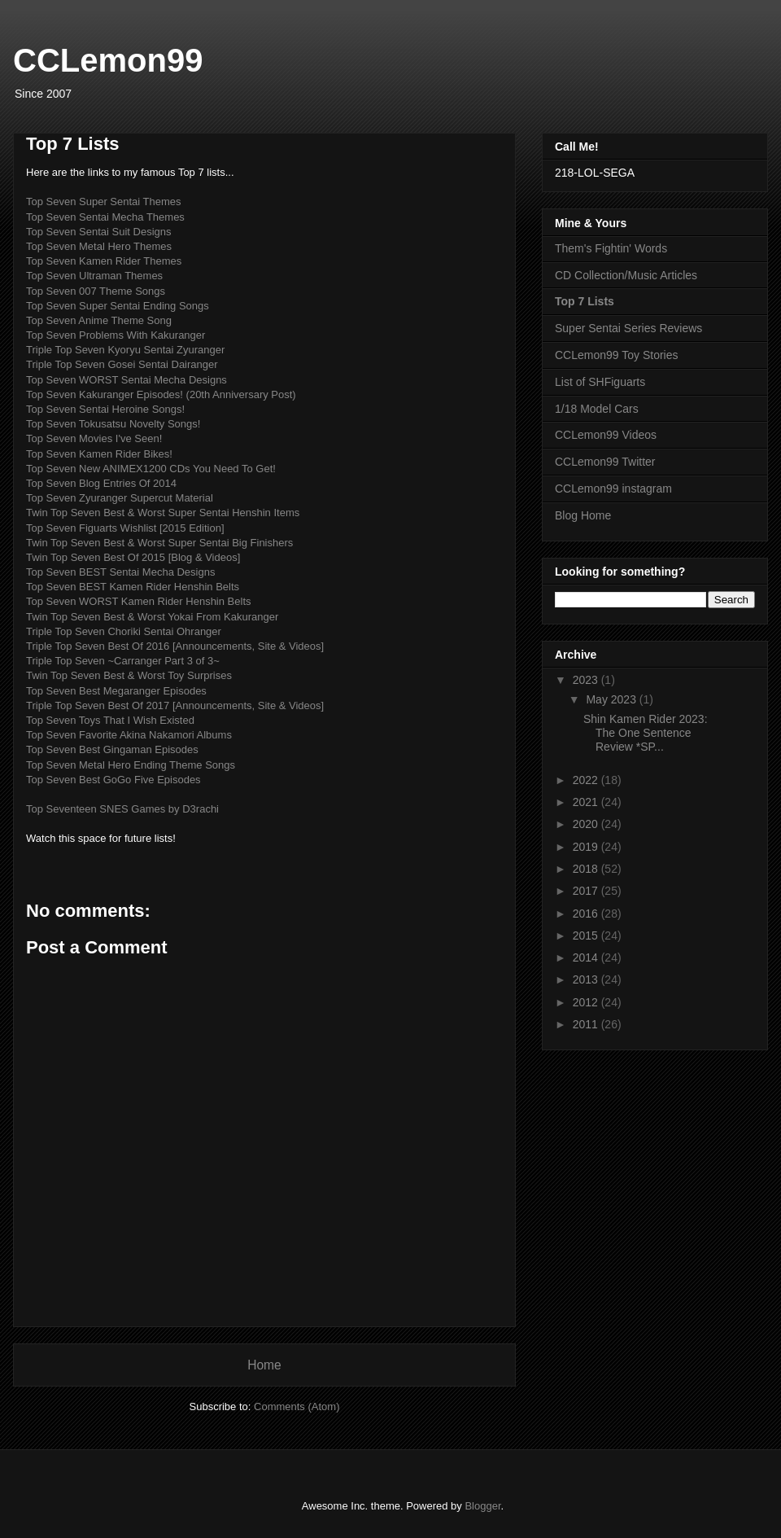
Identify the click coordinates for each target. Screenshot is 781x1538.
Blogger (482, 1506)
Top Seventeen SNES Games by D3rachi (122, 809)
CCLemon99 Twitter (605, 461)
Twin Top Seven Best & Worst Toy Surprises (129, 675)
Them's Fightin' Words (611, 248)
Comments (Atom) (296, 1406)
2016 (587, 913)
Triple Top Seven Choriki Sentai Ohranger (123, 631)
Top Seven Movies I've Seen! (94, 438)
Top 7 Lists (584, 301)
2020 (587, 823)
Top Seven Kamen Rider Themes (103, 261)
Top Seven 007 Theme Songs (95, 291)
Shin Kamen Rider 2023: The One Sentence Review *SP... (645, 732)
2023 (587, 679)
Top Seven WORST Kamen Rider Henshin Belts (138, 601)
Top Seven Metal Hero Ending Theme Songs (130, 765)
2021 (587, 801)
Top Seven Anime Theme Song (99, 320)
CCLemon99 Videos (606, 434)
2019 (587, 846)
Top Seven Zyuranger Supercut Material (119, 498)
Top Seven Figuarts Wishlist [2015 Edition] (125, 528)
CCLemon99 (108, 60)
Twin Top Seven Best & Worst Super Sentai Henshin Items (162, 512)
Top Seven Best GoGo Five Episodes (113, 779)
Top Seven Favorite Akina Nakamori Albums (129, 735)
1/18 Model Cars (597, 408)
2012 (587, 1002)
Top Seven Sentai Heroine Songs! (105, 409)
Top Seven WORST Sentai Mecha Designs (126, 380)
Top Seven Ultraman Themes (94, 275)
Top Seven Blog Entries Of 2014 (101, 483)
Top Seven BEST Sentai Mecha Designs (120, 572)
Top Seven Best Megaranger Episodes (116, 691)
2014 (587, 957)
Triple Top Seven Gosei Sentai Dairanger (122, 364)
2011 (587, 1024)
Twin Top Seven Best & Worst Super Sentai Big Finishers (159, 543)
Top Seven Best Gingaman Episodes (112, 749)
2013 (587, 979)
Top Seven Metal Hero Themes (99, 246)
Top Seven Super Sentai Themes (103, 201)
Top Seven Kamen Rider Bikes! (99, 454)
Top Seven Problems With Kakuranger (115, 335)
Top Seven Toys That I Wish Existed (110, 720)
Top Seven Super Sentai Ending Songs (117, 306)
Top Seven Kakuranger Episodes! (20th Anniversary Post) (161, 394)
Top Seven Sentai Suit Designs (99, 232)
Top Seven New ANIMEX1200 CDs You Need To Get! (151, 468)
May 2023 (612, 699)
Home (264, 1365)
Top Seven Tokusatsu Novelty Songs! (113, 424)
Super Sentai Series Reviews (628, 328)
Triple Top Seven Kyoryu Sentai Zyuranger (125, 350)
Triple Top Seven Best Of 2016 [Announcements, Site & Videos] (175, 646)
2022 (587, 780)
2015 (587, 935)
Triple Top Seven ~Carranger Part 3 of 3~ (123, 661)
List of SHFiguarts (600, 381)
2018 (587, 868)
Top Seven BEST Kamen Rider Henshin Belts (132, 587)
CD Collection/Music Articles (626, 275)
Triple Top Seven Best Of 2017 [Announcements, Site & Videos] (175, 705)
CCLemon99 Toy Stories (616, 354)
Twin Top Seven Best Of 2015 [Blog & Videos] (133, 557)
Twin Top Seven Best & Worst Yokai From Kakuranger (152, 617)
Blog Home (583, 515)
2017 (587, 890)
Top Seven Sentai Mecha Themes (105, 217)
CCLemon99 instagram (613, 488)
